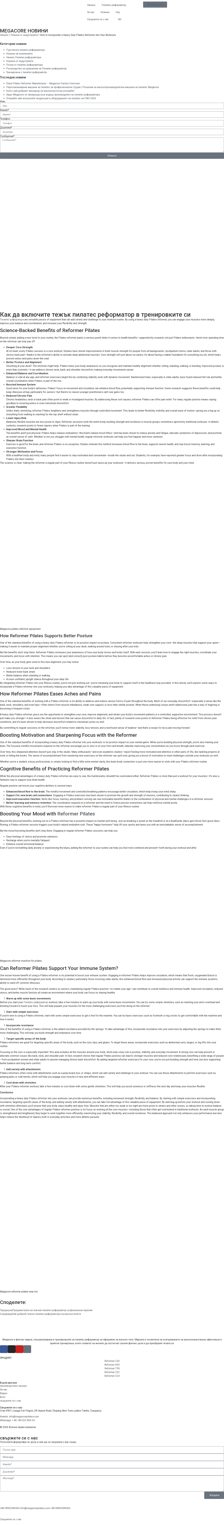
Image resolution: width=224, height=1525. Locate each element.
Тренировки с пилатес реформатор (26, 72)
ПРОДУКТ (6, 1357)
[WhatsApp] (10, 1508)
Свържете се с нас (98, 19)
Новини (104, 12)
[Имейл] (35, 1508)
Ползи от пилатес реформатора (24, 64)
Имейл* (4, 110)
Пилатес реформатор (114, 5)
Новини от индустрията (24, 35)
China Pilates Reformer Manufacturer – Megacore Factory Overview (43, 83)
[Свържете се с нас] (10, 1519)
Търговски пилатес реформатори (25, 49)
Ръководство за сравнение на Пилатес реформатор (36, 68)
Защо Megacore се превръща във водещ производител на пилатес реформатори (53, 94)
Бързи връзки (8, 1382)
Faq (118, 12)
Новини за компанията (19, 53)
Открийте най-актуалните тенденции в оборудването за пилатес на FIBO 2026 (51, 98)
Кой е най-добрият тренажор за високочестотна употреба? (40, 90)
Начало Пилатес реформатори (23, 57)
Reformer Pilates (76, 814)
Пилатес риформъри (12, 319)
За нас (90, 12)
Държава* (6, 127)
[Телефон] (60, 1508)
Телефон (5, 119)
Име (2, 101)
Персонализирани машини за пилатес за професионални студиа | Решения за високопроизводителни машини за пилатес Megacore (82, 87)
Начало (91, 5)
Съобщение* (7, 136)
